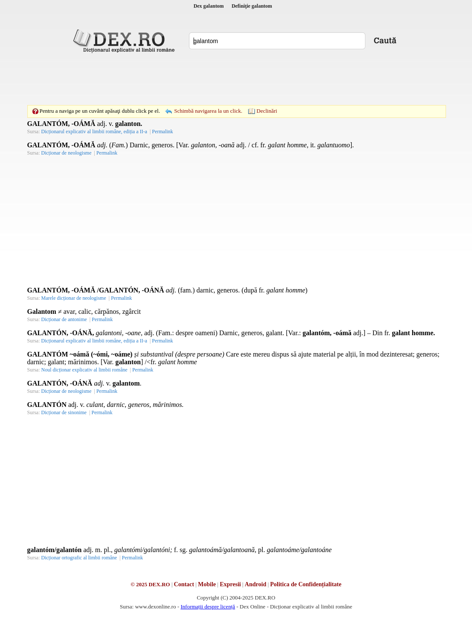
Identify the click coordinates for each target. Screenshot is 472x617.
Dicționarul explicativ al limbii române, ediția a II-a (94, 132)
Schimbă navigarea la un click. (208, 111)
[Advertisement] (236, 79)
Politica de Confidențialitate (306, 584)
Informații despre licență (207, 606)
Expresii (230, 584)
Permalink (162, 132)
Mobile (207, 584)
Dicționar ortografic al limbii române (79, 558)
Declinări (267, 111)
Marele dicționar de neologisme (73, 298)
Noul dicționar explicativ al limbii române (84, 370)
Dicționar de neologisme (66, 153)
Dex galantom (209, 6)
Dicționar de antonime (64, 319)
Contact (184, 584)
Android (255, 584)
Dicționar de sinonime (64, 412)
